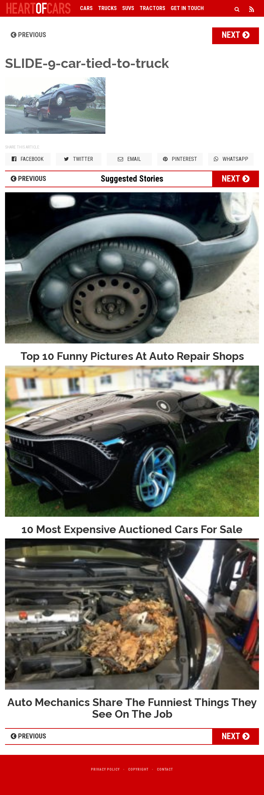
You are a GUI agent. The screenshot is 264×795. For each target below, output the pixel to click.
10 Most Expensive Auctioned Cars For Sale (132, 529)
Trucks (107, 8)
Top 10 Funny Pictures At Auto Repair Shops (132, 356)
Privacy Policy (105, 769)
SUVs (128, 8)
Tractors (152, 8)
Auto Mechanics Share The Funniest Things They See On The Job (132, 708)
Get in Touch (187, 8)
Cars (86, 8)
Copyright (138, 769)
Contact (165, 769)
